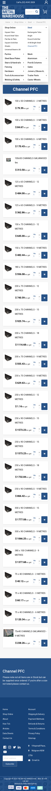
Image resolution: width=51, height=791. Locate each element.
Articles (6, 729)
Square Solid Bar (11, 43)
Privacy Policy (34, 733)
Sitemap (32, 738)
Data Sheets (8, 733)
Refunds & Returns (36, 724)
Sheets (7, 46)
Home (7, 22)
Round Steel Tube (11, 36)
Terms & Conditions (36, 729)
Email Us (33, 760)
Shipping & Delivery (36, 714)
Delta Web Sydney (30, 784)
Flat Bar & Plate (10, 39)
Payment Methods (36, 719)
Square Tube (10, 32)
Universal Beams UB (13, 50)
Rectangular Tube (34, 32)
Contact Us (7, 738)
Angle (30, 36)
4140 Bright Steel (34, 43)
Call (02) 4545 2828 (25, 2)
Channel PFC (32, 46)
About (5, 719)
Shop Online (18, 22)
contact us (24, 684)
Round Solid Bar (34, 39)
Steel (30, 22)
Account (31, 709)
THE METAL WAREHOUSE (27, 779)
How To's (6, 724)
